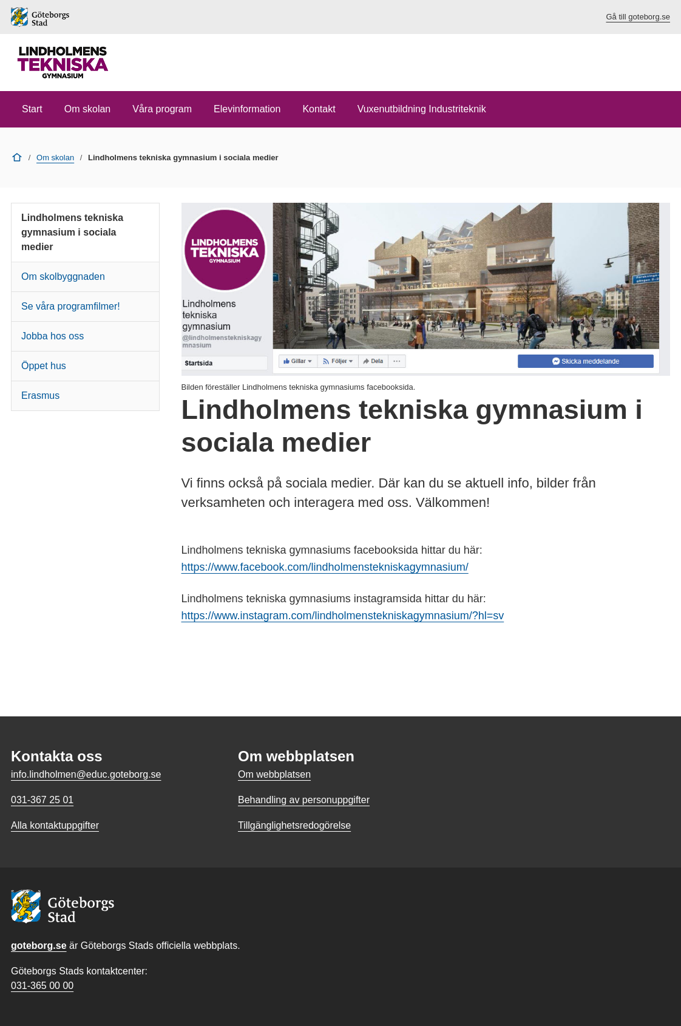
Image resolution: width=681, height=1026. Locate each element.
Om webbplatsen (274, 774)
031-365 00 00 (42, 985)
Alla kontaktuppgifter (55, 825)
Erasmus (40, 395)
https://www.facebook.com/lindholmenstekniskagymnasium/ (325, 567)
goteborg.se (39, 945)
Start (32, 109)
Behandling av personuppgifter (304, 800)
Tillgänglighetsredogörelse (294, 825)
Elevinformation (247, 109)
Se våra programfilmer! (70, 306)
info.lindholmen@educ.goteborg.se (86, 774)
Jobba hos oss (52, 336)
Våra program (162, 109)
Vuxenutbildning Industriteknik (421, 109)
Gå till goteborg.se (638, 16)
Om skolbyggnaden (63, 276)
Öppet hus (43, 366)
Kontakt (318, 109)
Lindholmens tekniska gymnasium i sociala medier (72, 232)
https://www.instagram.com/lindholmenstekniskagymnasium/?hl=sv (342, 616)
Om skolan (87, 109)
